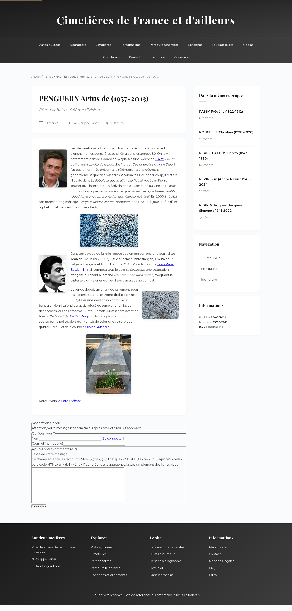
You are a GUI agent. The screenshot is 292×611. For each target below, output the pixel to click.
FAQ (212, 574)
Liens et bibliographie (165, 567)
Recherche (209, 279)
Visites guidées (50, 45)
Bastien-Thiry (78, 316)
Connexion (182, 57)
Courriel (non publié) (47, 443)
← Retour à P (210, 258)
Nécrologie (78, 45)
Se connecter (113, 438)
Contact (134, 57)
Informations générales (167, 553)
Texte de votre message (50, 454)
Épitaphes (195, 45)
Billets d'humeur (162, 560)
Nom (35, 438)
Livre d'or (156, 574)
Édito (213, 581)
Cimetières (103, 45)
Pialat (159, 159)
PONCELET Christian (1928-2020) (226, 132)
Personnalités (130, 45)
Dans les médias (161, 581)
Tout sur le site (223, 45)
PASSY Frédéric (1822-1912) (221, 111)
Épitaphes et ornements (109, 581)
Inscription (157, 57)
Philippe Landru (89, 123)
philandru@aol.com (46, 572)
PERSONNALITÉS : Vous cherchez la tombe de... (76, 76)
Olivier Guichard (97, 327)
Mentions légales (221, 567)
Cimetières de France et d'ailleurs (146, 20)
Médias (248, 45)
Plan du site (111, 57)
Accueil (36, 76)
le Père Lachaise (69, 401)
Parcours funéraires (164, 45)
